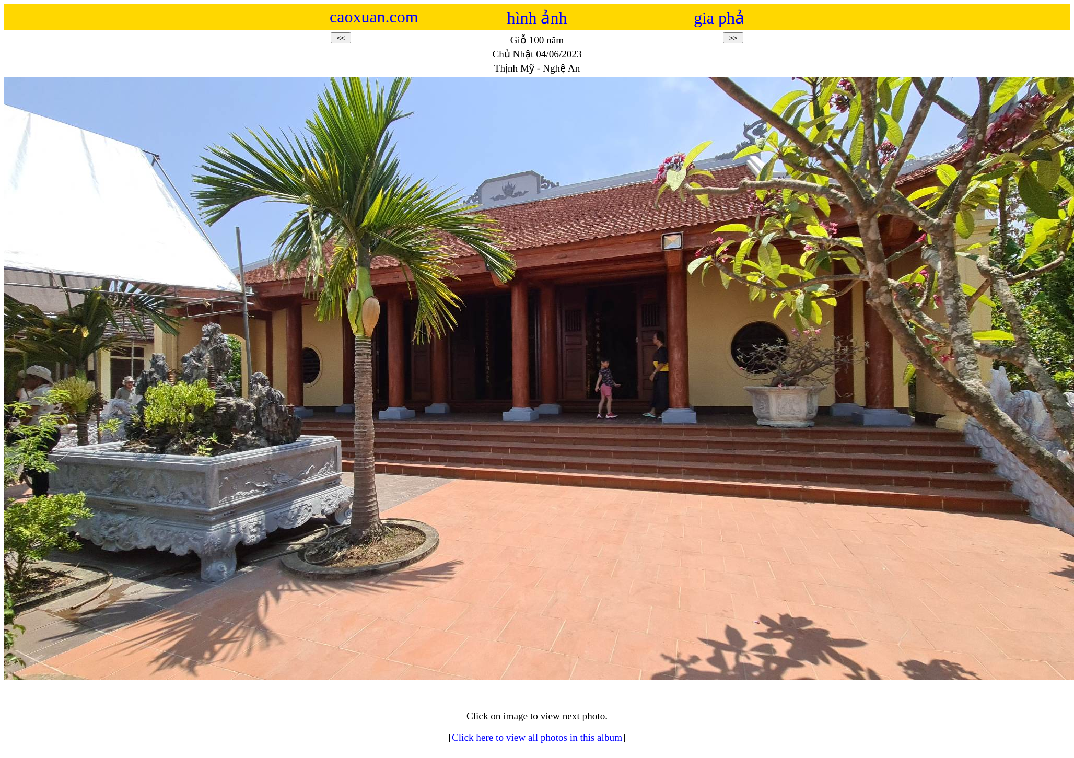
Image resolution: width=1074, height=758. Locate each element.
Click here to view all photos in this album (537, 742)
